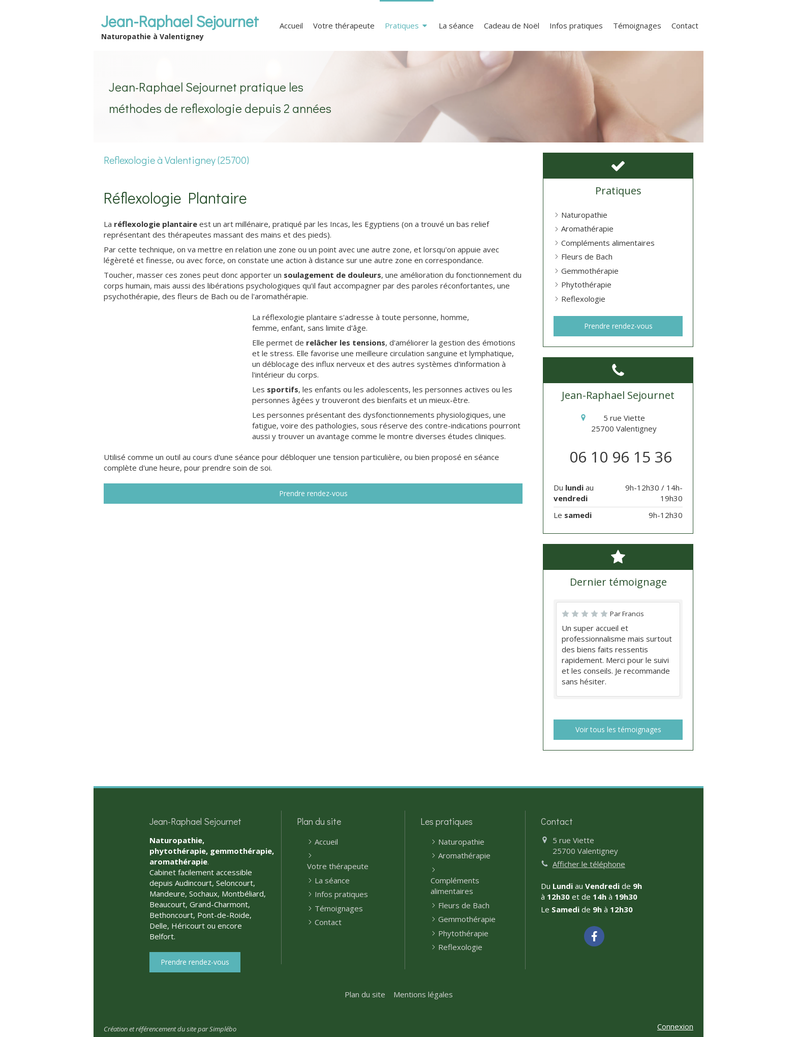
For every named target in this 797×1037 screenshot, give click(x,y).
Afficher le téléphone (589, 864)
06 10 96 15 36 (620, 456)
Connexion (675, 1026)
